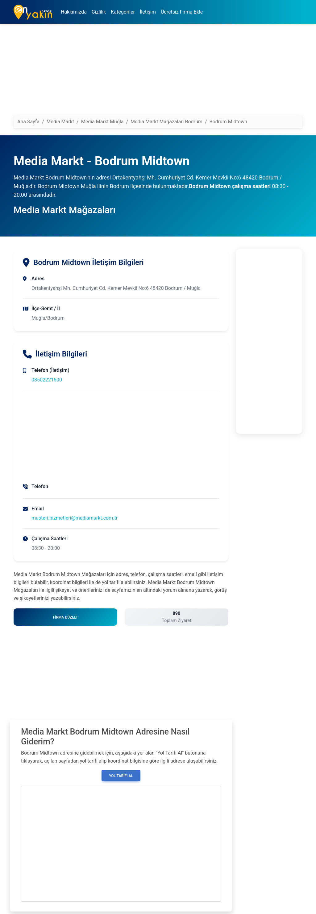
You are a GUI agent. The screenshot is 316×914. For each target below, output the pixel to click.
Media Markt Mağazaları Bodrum (166, 122)
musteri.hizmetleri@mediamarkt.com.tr (74, 518)
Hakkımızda (74, 12)
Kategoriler (123, 12)
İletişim (148, 12)
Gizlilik (99, 12)
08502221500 (46, 380)
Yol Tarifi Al (121, 776)
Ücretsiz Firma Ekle (182, 12)
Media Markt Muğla (102, 122)
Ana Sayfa (28, 122)
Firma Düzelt (65, 617)
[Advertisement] (158, 72)
